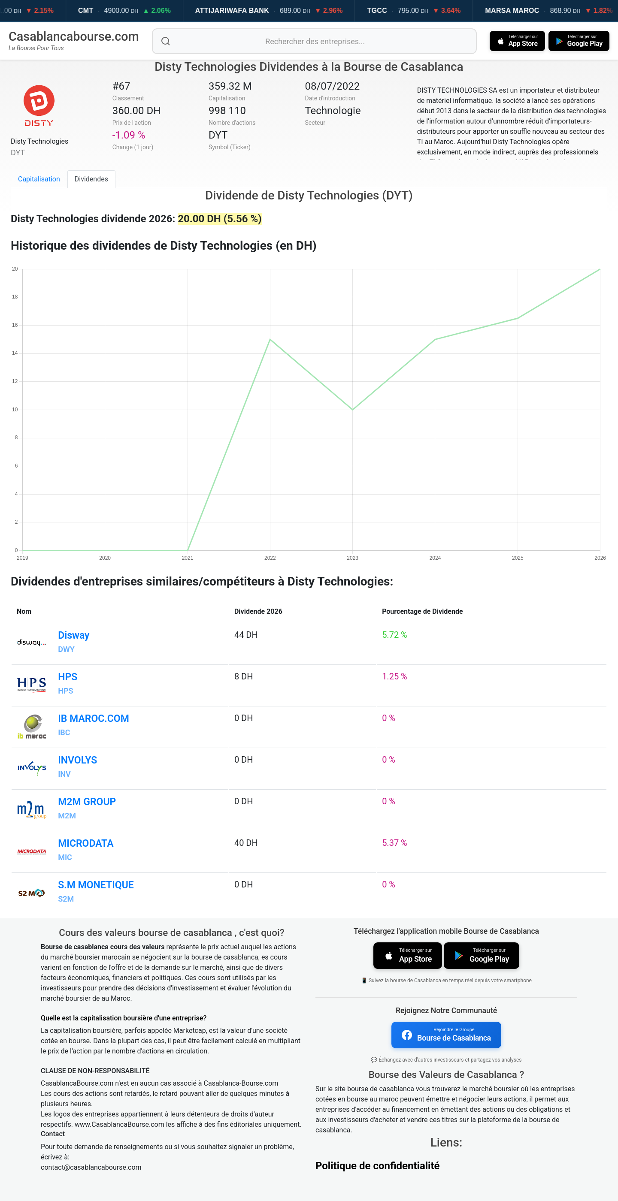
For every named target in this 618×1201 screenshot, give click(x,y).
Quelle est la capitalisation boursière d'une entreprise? (123, 1018)
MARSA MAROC (526, 10)
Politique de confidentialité (377, 1166)
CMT (99, 10)
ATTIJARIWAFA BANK (246, 10)
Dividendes (91, 179)
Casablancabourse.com (74, 36)
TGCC (391, 10)
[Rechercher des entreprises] (314, 41)
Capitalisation (39, 179)
